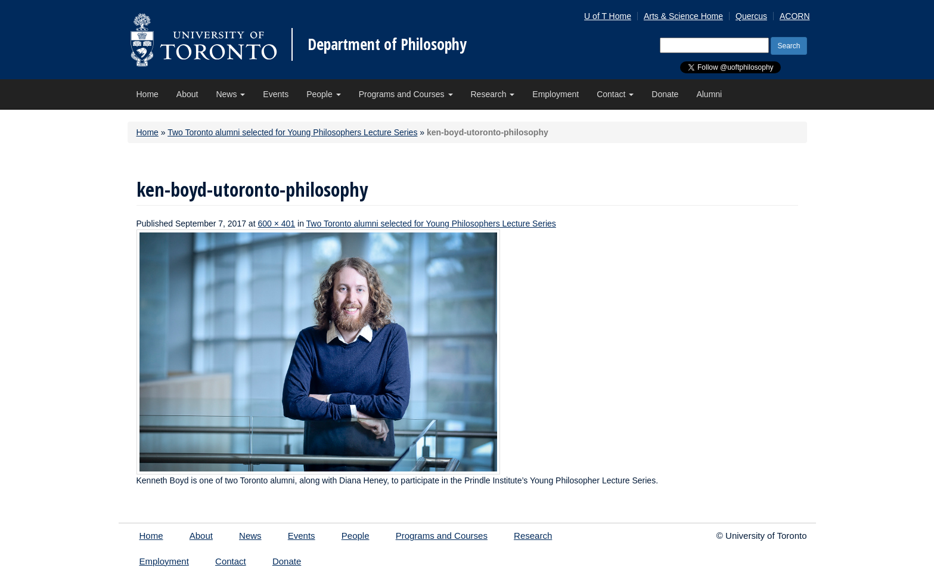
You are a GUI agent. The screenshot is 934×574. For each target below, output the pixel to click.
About (187, 94)
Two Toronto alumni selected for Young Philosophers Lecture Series (292, 132)
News (230, 94)
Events (275, 94)
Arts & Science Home (683, 16)
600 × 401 (276, 223)
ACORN (795, 16)
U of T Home (607, 16)
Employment (555, 94)
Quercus (751, 16)
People (323, 94)
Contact (615, 94)
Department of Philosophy (387, 44)
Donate (664, 94)
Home (147, 94)
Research (493, 94)
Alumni (709, 94)
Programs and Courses (406, 94)
